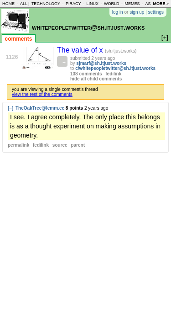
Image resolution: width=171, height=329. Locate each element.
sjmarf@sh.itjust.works (101, 63)
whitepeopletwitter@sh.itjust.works (88, 27)
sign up (137, 12)
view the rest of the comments (42, 94)
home (8, 3)
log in (117, 12)
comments (18, 39)
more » (161, 3)
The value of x (81, 50)
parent (78, 145)
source (59, 145)
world (111, 3)
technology (45, 3)
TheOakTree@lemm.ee (40, 108)
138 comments (86, 73)
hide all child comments (96, 78)
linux (92, 3)
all (23, 3)
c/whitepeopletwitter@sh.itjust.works (115, 68)
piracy (73, 3)
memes (132, 3)
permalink (18, 145)
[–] (10, 108)
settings (156, 12)
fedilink (113, 73)
